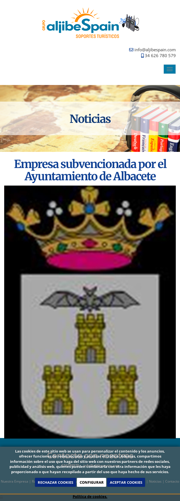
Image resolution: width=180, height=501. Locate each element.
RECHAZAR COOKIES (55, 482)
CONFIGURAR (92, 482)
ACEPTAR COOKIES (126, 482)
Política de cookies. (90, 496)
